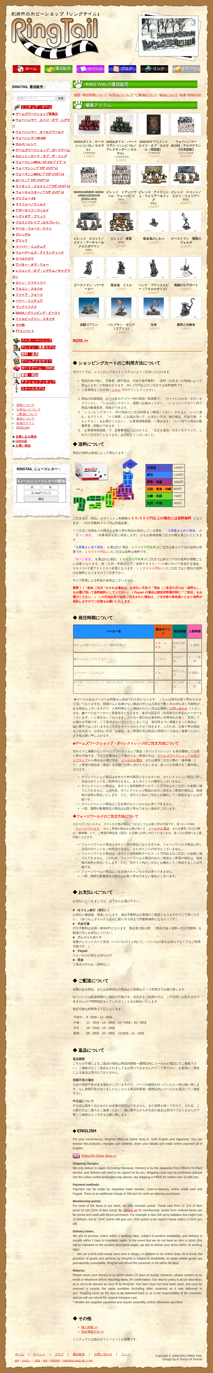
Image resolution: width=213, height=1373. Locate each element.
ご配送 (37, 1360)
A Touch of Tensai (189, 1359)
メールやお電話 (131, 760)
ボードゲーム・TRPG (38, 368)
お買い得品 (23, 445)
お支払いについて (28, 409)
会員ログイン (25, 423)
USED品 (21, 441)
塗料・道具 (29, 354)
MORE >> (80, 340)
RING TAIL (194, 1355)
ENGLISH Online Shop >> (99, 1155)
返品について (25, 418)
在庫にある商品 (26, 436)
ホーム (31, 69)
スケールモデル (33, 389)
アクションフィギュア (38, 382)
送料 (77, 94)
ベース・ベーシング (36, 340)
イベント (95, 69)
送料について (25, 405)
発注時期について (95, 94)
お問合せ (190, 69)
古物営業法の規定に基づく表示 (78, 1360)
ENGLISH (23, 427)
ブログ (127, 69)
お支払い (26, 1360)
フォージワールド (88, 828)
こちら (116, 389)
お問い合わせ (178, 708)
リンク (158, 69)
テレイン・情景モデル (38, 347)
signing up (130, 1210)
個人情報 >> (89, 1327)
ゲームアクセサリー (36, 361)
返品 (45, 1360)
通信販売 (63, 69)
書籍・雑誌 (29, 375)
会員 (183, 94)
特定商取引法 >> (92, 1331)
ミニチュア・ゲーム (36, 107)
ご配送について (27, 414)
